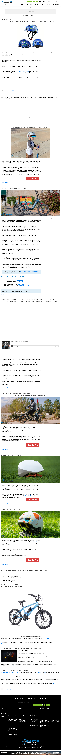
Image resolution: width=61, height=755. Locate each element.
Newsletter (54, 1)
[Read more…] (5, 182)
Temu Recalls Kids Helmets (8, 19)
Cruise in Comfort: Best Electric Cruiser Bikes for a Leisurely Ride (34, 720)
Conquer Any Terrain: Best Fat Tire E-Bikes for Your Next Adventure (24, 716)
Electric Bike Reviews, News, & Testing (6, 2)
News (19, 4)
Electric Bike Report (17, 95)
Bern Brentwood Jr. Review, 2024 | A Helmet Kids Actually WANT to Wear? (20, 125)
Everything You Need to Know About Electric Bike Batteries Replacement (12, 716)
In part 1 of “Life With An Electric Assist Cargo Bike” (10, 672)
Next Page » (11, 689)
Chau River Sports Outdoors (23, 71)
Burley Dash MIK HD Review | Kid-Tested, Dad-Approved (15, 393)
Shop (40, 1)
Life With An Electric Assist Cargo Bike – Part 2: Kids (15, 670)
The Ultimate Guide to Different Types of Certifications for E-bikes (12, 733)
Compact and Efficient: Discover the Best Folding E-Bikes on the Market (34, 713)
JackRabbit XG (20, 280)
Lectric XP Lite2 (21, 281)
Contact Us (3, 719)
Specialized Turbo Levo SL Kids (23, 285)
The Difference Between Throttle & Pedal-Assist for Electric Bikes (13, 725)
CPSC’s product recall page (33, 88)
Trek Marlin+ (21, 287)
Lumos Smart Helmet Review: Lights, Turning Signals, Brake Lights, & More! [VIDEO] (23, 648)
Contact (48, 1)
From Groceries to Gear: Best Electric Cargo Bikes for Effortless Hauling (34, 716)
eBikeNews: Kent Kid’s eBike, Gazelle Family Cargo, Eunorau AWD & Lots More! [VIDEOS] (24, 570)
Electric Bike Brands (39, 4)
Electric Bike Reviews (27, 4)
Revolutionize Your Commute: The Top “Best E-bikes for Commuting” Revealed (24, 720)
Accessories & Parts (50, 4)
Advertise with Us (4, 717)
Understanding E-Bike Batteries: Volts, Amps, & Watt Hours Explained (12, 713)
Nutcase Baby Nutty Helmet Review (10, 509)
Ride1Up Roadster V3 (22, 282)
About (44, 1)
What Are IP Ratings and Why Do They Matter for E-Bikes (13, 729)
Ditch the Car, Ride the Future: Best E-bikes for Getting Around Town (34, 724)
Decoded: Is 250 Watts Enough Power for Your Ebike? (55, 713)
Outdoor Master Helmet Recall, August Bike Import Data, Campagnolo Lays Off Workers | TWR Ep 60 (27, 299)
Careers (2, 716)
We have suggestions (16, 90)
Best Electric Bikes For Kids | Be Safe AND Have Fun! (15, 188)
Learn (57, 4)
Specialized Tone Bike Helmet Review (11, 455)
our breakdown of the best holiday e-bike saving (29, 271)
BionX (45, 672)
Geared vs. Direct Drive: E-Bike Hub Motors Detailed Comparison (55, 717)
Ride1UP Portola (20, 284)
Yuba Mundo (40, 672)
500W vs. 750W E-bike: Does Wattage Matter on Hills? (44, 725)
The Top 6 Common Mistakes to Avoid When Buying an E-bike (44, 721)
